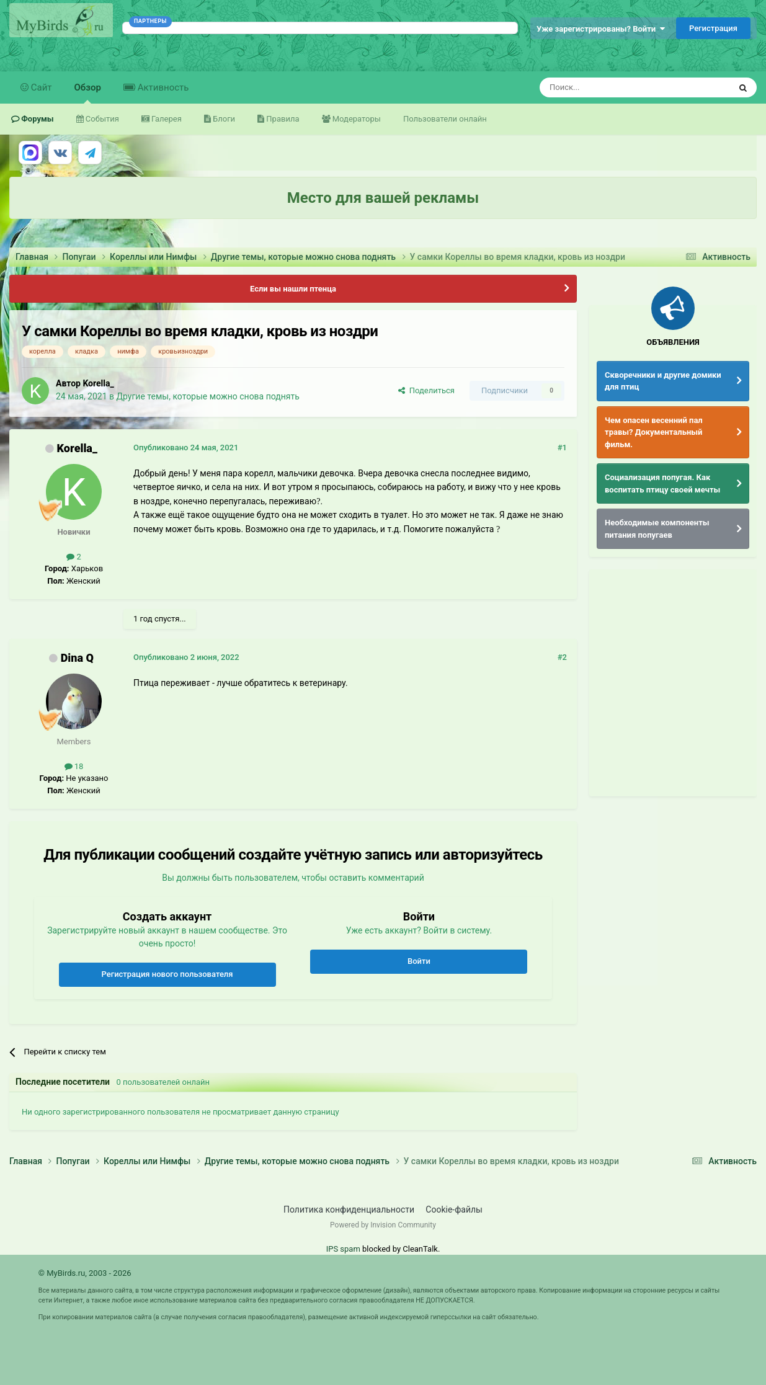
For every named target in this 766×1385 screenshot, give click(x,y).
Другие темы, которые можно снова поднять (208, 396)
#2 (562, 657)
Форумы (36, 118)
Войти (418, 961)
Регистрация (713, 28)
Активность (162, 87)
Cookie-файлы (454, 1209)
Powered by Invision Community (383, 1225)
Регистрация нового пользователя (167, 974)
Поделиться (426, 390)
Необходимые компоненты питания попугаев (657, 529)
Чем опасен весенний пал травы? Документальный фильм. (654, 432)
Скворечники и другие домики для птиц (663, 381)
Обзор (87, 93)
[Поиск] (607, 87)
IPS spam (343, 1249)
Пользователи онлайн (445, 118)
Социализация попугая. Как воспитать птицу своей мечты (662, 483)
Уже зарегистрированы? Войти (601, 28)
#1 (562, 447)
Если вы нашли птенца (293, 288)
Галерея (165, 118)
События (101, 118)
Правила (281, 118)
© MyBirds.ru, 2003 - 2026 (84, 1273)
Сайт (40, 87)
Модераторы (356, 118)
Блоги (223, 118)
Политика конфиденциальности (348, 1209)
